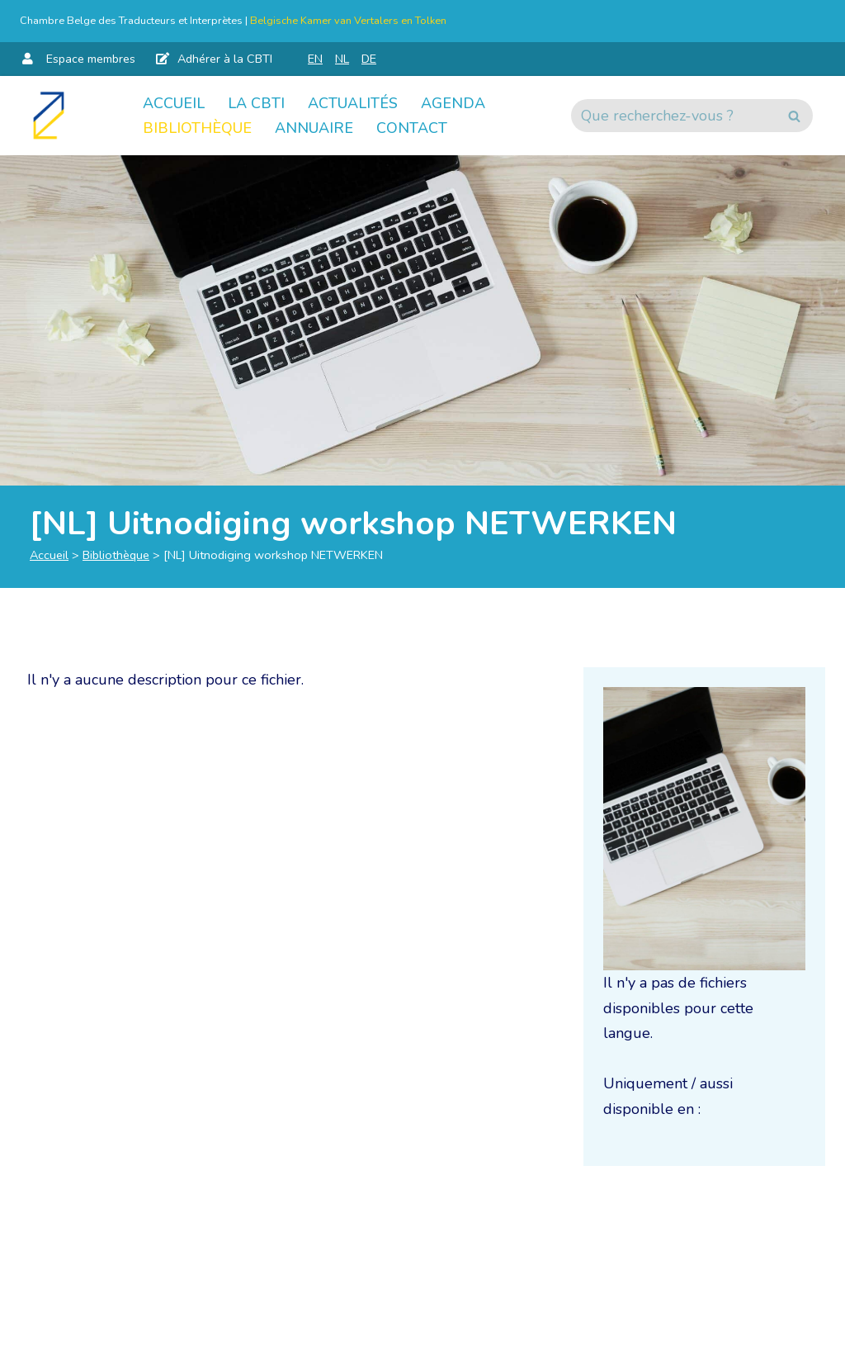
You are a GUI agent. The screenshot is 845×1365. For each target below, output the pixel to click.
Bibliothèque (197, 128)
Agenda (453, 103)
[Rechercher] (673, 115)
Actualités (353, 103)
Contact (411, 128)
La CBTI (256, 103)
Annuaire (314, 128)
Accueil (174, 103)
